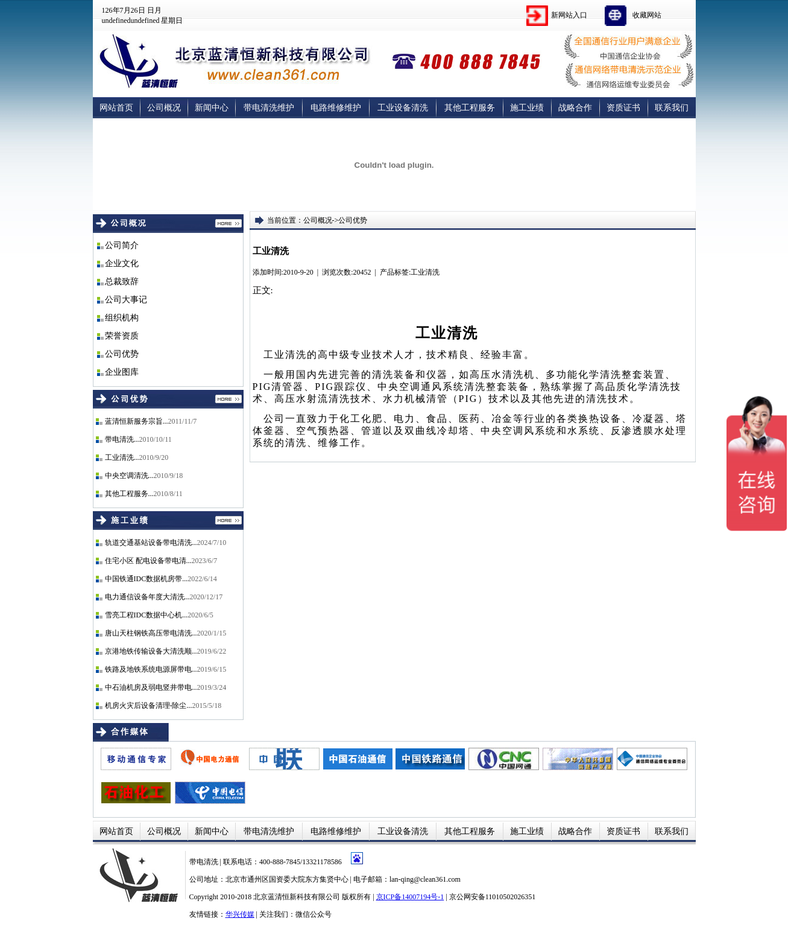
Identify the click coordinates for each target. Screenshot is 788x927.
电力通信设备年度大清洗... (147, 597)
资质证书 (623, 107)
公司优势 (122, 353)
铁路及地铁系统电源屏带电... (151, 669)
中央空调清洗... (129, 475)
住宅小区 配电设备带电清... (148, 560)
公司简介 (122, 245)
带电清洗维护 (269, 107)
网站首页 (116, 107)
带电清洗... (122, 439)
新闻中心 (212, 107)
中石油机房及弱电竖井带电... (151, 687)
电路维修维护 (335, 107)
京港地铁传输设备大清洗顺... (151, 651)
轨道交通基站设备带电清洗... (151, 542)
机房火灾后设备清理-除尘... (148, 705)
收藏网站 (646, 15)
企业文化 (122, 263)
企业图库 (122, 372)
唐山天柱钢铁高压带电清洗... (151, 633)
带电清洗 (204, 862)
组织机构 (122, 317)
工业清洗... (122, 457)
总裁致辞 (122, 281)
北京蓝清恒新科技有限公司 (296, 897)
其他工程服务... (129, 493)
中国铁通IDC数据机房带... (146, 579)
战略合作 (575, 107)
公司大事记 (126, 299)
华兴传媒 (239, 914)
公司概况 (164, 107)
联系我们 (672, 107)
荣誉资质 (122, 335)
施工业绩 (527, 107)
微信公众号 (313, 914)
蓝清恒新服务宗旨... (136, 421)
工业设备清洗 (402, 107)
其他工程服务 (469, 107)
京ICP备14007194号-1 (410, 897)
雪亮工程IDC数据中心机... (146, 615)
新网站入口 (569, 15)
